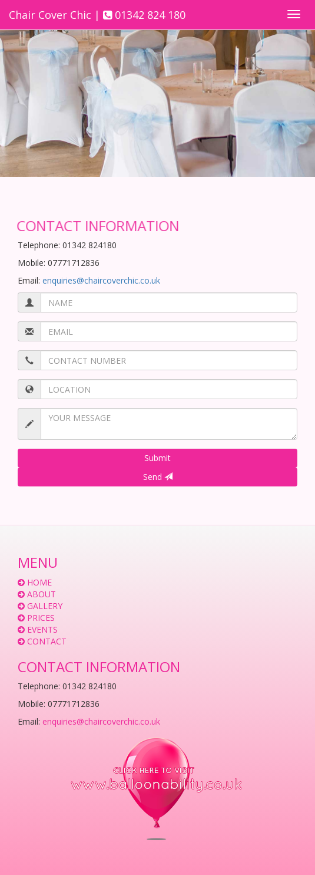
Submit (157, 457)
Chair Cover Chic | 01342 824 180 (97, 15)
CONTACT (47, 641)
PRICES (41, 617)
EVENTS (42, 629)
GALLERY (44, 605)
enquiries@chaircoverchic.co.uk (101, 280)
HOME (39, 582)
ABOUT (41, 594)
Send (158, 476)
